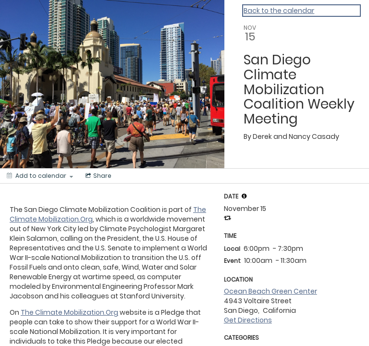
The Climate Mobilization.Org (69, 312)
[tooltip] (244, 196)
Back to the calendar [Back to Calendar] (279, 10)
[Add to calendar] (40, 176)
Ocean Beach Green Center (270, 291)
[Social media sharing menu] (97, 176)
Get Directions (248, 320)
